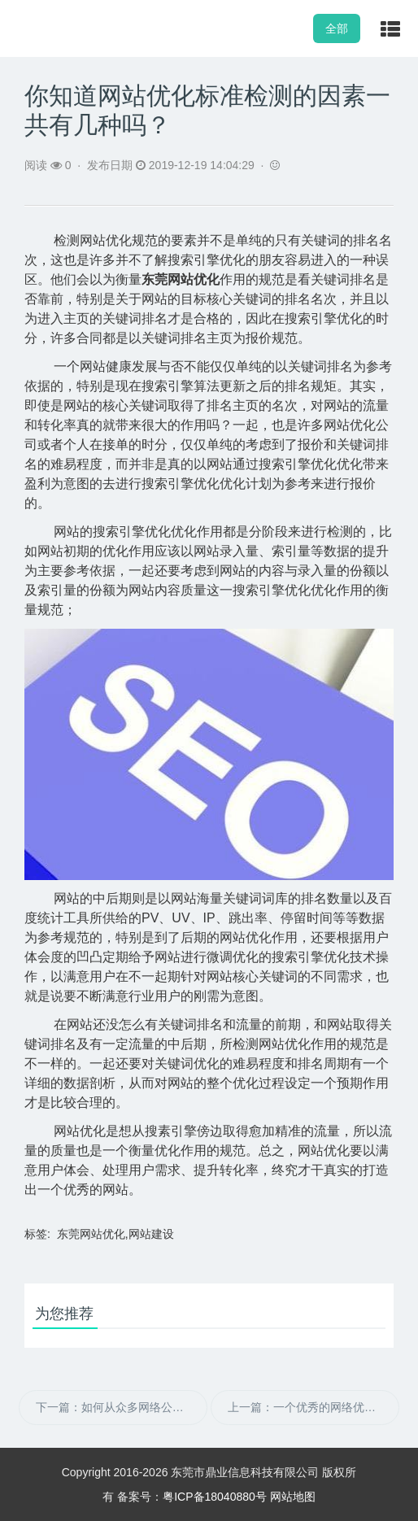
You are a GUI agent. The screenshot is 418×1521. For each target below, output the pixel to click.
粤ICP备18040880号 (215, 1496)
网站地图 (293, 1496)
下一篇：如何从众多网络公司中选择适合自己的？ (121, 1407)
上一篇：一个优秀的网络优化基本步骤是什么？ (313, 1407)
